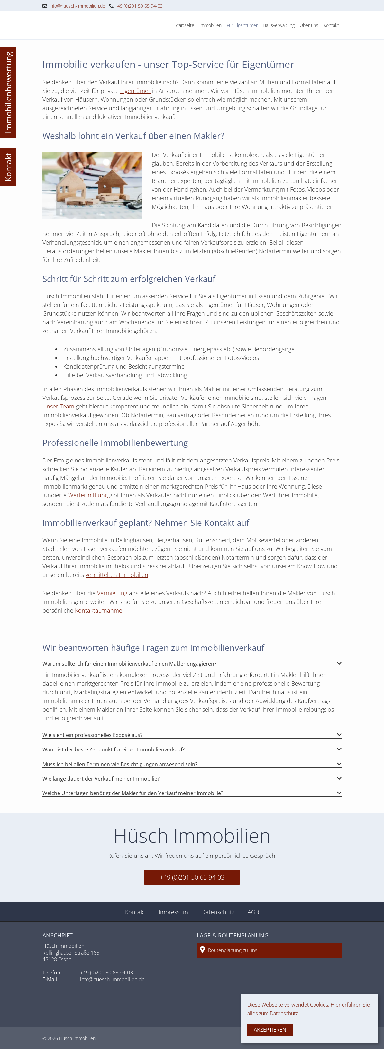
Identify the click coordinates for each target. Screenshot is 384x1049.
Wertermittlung (88, 495)
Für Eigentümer (242, 25)
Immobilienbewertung (8, 92)
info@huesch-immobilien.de (73, 6)
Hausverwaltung (279, 25)
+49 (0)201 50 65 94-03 (136, 6)
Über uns (309, 25)
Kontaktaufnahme (98, 610)
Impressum (173, 912)
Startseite (184, 25)
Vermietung (112, 593)
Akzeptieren (270, 1029)
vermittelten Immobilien (117, 574)
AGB (253, 912)
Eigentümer (135, 90)
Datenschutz (217, 912)
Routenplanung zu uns (228, 949)
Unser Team (58, 406)
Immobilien (210, 25)
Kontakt (331, 25)
